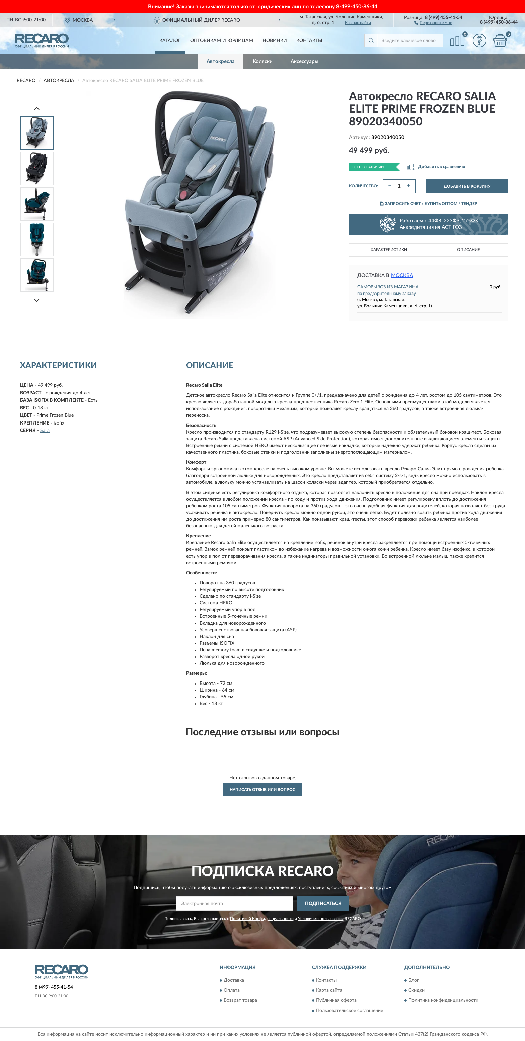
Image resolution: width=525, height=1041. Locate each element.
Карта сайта (329, 990)
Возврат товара (240, 1000)
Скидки (416, 990)
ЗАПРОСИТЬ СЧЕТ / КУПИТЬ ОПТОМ (428, 204)
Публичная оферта (336, 1000)
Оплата (232, 990)
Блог (413, 980)
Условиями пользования (321, 919)
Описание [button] (468, 250)
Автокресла (221, 61)
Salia (45, 430)
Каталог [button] (170, 40)
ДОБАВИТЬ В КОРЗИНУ (467, 186)
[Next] (37, 300)
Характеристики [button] (389, 250)
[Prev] (37, 108)
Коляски (263, 61)
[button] (433, 22)
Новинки (274, 40)
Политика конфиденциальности (443, 1000)
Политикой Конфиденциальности (262, 919)
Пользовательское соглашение (349, 1011)
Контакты (309, 40)
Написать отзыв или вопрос (262, 790)
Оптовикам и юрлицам (221, 40)
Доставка (234, 980)
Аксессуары (304, 61)
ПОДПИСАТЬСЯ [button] (323, 903)
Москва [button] (402, 275)
